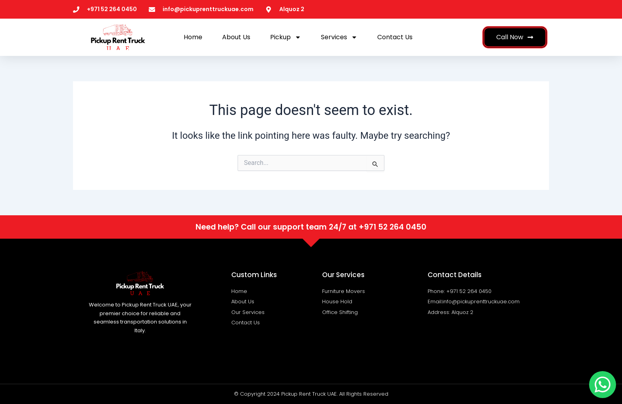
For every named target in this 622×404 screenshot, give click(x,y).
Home (193, 37)
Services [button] (339, 37)
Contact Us (395, 37)
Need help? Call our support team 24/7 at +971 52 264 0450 (311, 227)
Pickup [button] (285, 37)
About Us (236, 37)
